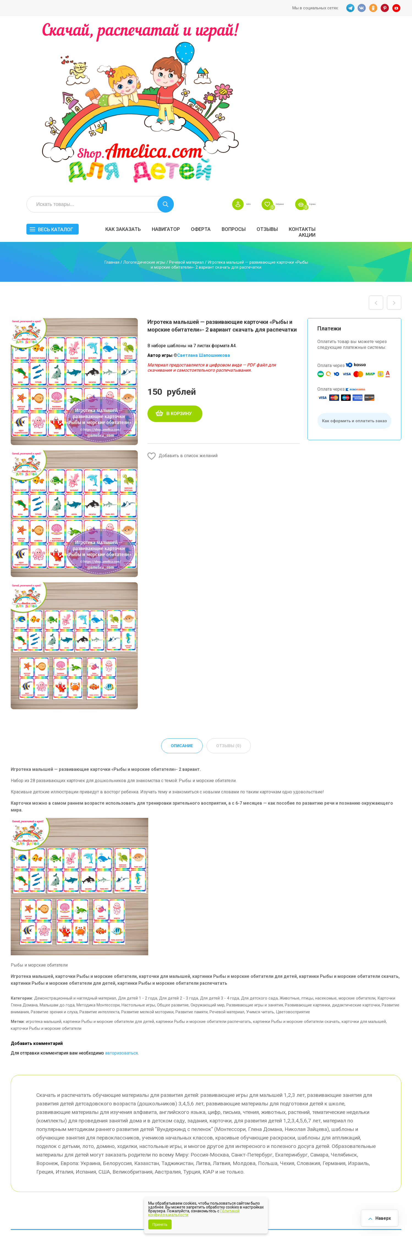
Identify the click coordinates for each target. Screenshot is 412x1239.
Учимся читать (260, 848)
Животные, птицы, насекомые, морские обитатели (327, 834)
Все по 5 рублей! (342, 1117)
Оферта (285, 62)
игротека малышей (43, 858)
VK (361, 8)
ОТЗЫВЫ (351, 62)
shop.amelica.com (95, 1222)
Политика (185, 1163)
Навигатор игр (240, 1117)
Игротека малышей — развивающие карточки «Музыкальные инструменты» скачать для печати (376, 138)
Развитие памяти (191, 848)
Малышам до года (57, 841)
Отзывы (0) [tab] (229, 582)
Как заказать (207, 62)
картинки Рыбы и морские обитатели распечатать (203, 858)
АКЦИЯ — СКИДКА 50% (385, 1119)
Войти (305, 37)
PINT (385, 8)
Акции (391, 68)
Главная (111, 98)
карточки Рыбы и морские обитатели (46, 864)
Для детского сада (259, 834)
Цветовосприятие (293, 848)
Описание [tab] (181, 582)
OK (373, 8)
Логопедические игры (144, 98)
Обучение (381, 1146)
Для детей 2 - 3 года (178, 834)
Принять (159, 1224)
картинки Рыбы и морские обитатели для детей (108, 858)
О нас (231, 1152)
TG (349, 8)
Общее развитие (173, 841)
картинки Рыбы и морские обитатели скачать (296, 858)
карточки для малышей (364, 858)
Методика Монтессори (98, 841)
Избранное (347, 37)
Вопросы (317, 62)
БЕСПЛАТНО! (288, 1117)
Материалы (383, 1134)
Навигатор (250, 62)
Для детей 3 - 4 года (219, 834)
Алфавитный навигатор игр (340, 1165)
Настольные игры (138, 841)
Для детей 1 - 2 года (137, 834)
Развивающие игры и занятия (254, 841)
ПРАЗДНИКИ (339, 1134)
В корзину (179, 249)
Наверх (380, 1216)
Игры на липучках (293, 1146)
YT (397, 8)
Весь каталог (139, 62)
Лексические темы (294, 1134)
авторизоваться (121, 889)
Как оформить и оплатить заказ (354, 256)
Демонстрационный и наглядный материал (75, 834)
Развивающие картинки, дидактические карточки (332, 841)
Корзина (391, 37)
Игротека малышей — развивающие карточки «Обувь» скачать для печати (394, 138)
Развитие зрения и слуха (54, 848)
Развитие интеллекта (99, 848)
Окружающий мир (207, 841)
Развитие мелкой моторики (147, 848)
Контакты (386, 62)
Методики (285, 1163)
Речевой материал (186, 98)
